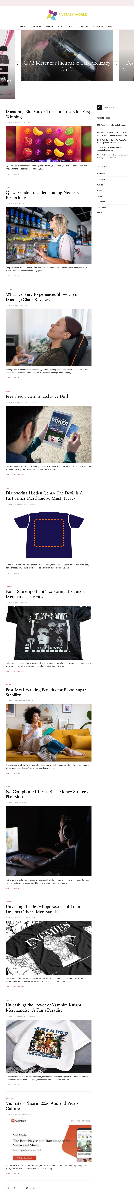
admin (10, 122)
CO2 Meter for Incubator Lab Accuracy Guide (112, 126)
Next (36, 1188)
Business (24, 27)
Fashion (49, 27)
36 (28, 1187)
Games (61, 27)
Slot (8, 106)
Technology (98, 27)
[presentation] (17, 64)
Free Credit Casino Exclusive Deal (37, 396)
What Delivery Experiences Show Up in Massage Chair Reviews (112, 156)
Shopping (84, 27)
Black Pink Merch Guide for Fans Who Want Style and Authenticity (112, 141)
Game (8, 391)
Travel (111, 27)
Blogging (37, 27)
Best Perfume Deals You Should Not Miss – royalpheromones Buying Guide (112, 133)
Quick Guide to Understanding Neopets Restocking (109, 148)
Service (9, 289)
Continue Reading (15, 174)
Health (72, 27)
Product (67, 58)
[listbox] (67, 64)
